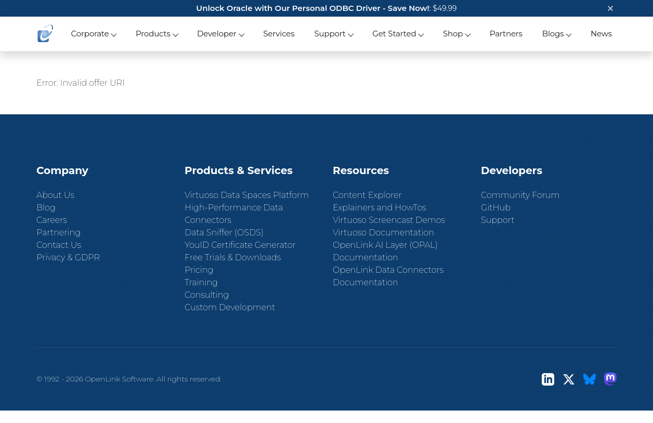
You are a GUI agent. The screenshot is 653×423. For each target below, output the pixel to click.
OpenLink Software (119, 379)
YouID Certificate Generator (240, 245)
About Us (55, 195)
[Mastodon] (610, 379)
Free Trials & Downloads (233, 257)
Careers (51, 220)
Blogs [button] (553, 33)
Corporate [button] (90, 33)
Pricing (199, 270)
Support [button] (329, 33)
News (601, 33)
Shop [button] (453, 33)
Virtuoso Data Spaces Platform (247, 195)
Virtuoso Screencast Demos (389, 220)
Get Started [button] (394, 33)
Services (278, 33)
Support (497, 220)
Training (201, 282)
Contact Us (58, 245)
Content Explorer (367, 195)
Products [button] (153, 33)
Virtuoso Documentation (383, 232)
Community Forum (520, 195)
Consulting (207, 295)
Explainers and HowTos (379, 208)
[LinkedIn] (548, 379)
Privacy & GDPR (68, 257)
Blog (46, 208)
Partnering (58, 232)
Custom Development (230, 307)
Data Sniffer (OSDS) (224, 232)
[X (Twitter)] (569, 379)
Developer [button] (217, 33)
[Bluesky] (589, 379)
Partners (506, 33)
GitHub (496, 208)
